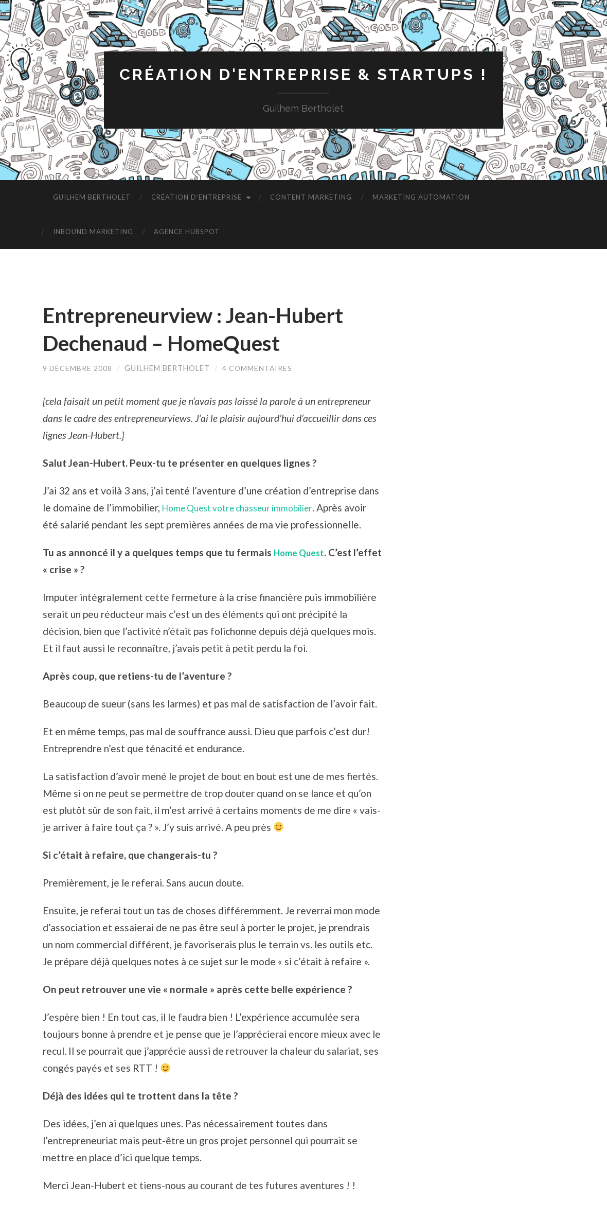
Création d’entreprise (196, 198)
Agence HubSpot (187, 232)
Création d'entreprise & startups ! (303, 74)
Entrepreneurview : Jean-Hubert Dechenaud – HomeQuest (210, 329)
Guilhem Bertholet (92, 198)
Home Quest (302, 570)
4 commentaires (258, 369)
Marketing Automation (421, 198)
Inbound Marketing (93, 232)
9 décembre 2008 (78, 369)
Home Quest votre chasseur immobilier (248, 508)
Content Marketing (311, 198)
